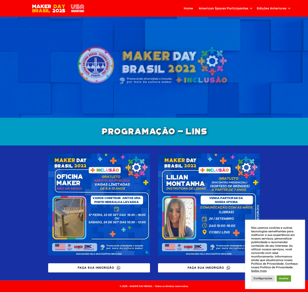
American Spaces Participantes (223, 8)
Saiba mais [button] (259, 270)
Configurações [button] (262, 278)
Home (188, 8)
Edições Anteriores (271, 8)
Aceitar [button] (284, 278)
